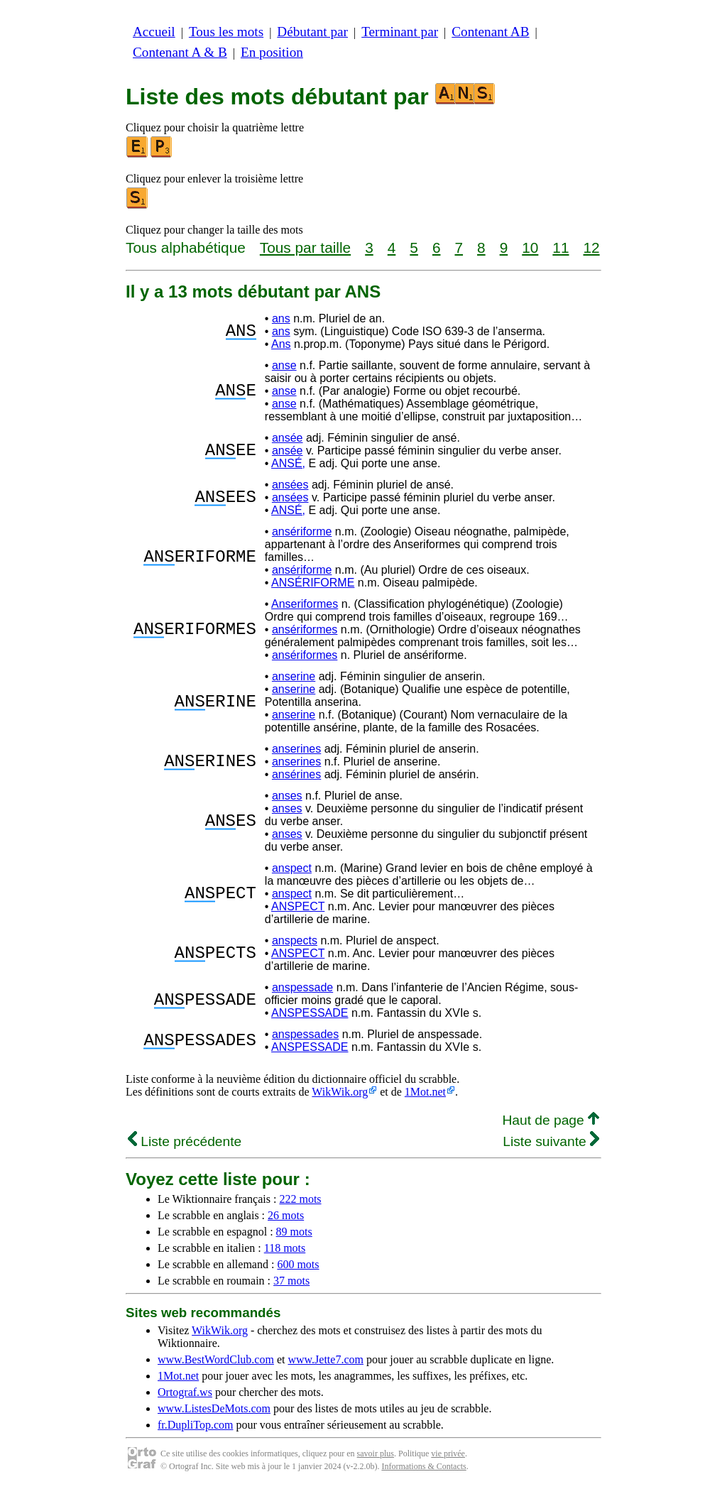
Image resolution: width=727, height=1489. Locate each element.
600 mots (298, 1264)
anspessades (305, 1034)
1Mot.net (425, 1092)
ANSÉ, (288, 463)
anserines (296, 749)
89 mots (294, 1232)
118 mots (285, 1248)
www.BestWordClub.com (216, 1359)
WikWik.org (340, 1092)
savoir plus (375, 1453)
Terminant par (399, 31)
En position (272, 52)
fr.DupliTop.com (195, 1425)
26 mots (286, 1215)
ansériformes (304, 629)
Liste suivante (551, 1141)
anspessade (302, 987)
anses (287, 796)
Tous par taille (305, 247)
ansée (287, 438)
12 (591, 247)
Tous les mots (226, 31)
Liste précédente (184, 1141)
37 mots (291, 1281)
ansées (290, 485)
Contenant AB (490, 31)
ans (281, 318)
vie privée (448, 1453)
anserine (293, 676)
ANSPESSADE (309, 1013)
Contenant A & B (180, 52)
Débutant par (312, 31)
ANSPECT (297, 906)
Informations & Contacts (423, 1466)
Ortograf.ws (185, 1392)
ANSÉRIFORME (312, 583)
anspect (292, 868)
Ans (281, 344)
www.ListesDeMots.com (214, 1408)
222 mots (300, 1199)
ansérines (296, 774)
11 (560, 247)
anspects (294, 940)
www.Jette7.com (326, 1359)
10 (530, 247)
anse (284, 365)
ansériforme (302, 531)
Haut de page (550, 1120)
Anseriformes (304, 604)
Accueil (154, 31)
